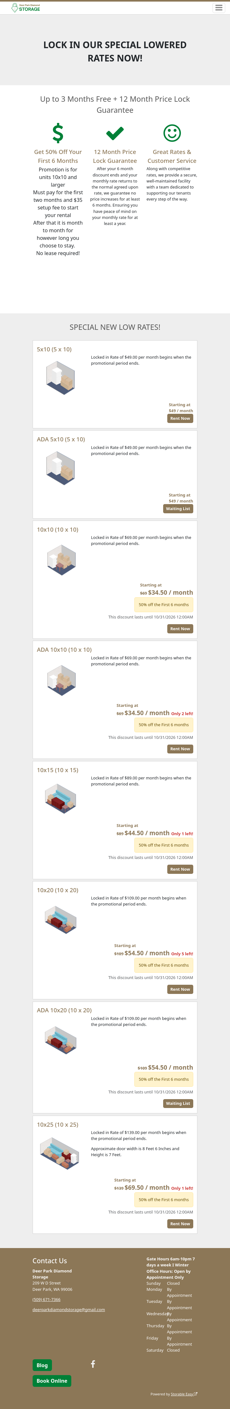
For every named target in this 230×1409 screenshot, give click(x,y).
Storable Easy (184, 1394)
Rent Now (180, 418)
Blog (42, 1365)
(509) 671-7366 (47, 1299)
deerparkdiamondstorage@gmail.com (69, 1309)
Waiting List (178, 508)
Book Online (51, 1380)
